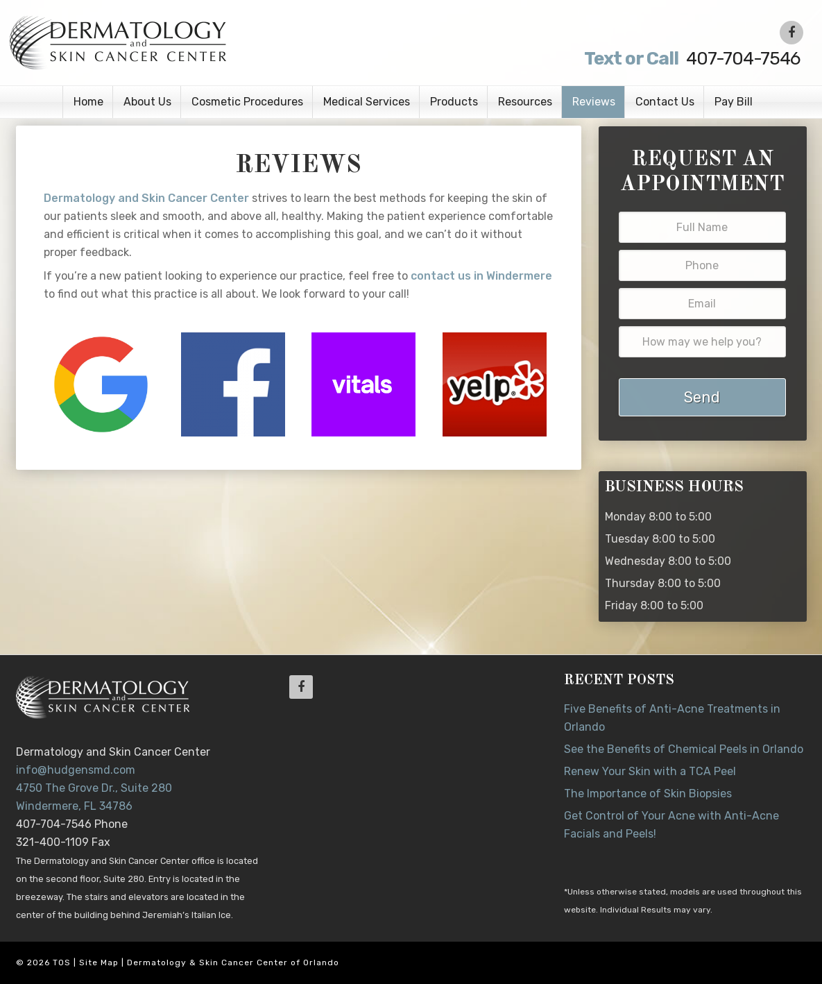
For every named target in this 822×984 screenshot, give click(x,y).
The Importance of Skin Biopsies (648, 793)
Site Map (99, 962)
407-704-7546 (690, 58)
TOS (62, 962)
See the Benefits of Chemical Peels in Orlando (683, 749)
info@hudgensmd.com (75, 770)
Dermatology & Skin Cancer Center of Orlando (233, 962)
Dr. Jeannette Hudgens (184, 41)
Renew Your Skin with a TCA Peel (650, 771)
